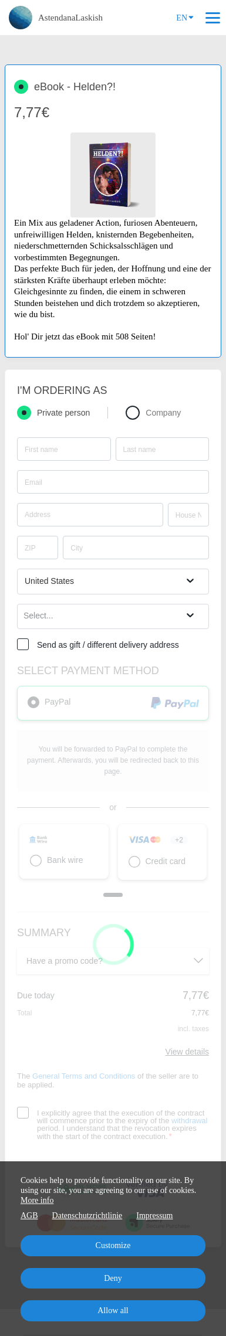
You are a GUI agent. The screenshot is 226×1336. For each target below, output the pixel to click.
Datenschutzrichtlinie (87, 1215)
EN (185, 17)
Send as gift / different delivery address (108, 645)
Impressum (154, 1215)
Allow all (113, 1310)
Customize (113, 1245)
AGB (29, 1215)
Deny (113, 1278)
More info (37, 1200)
